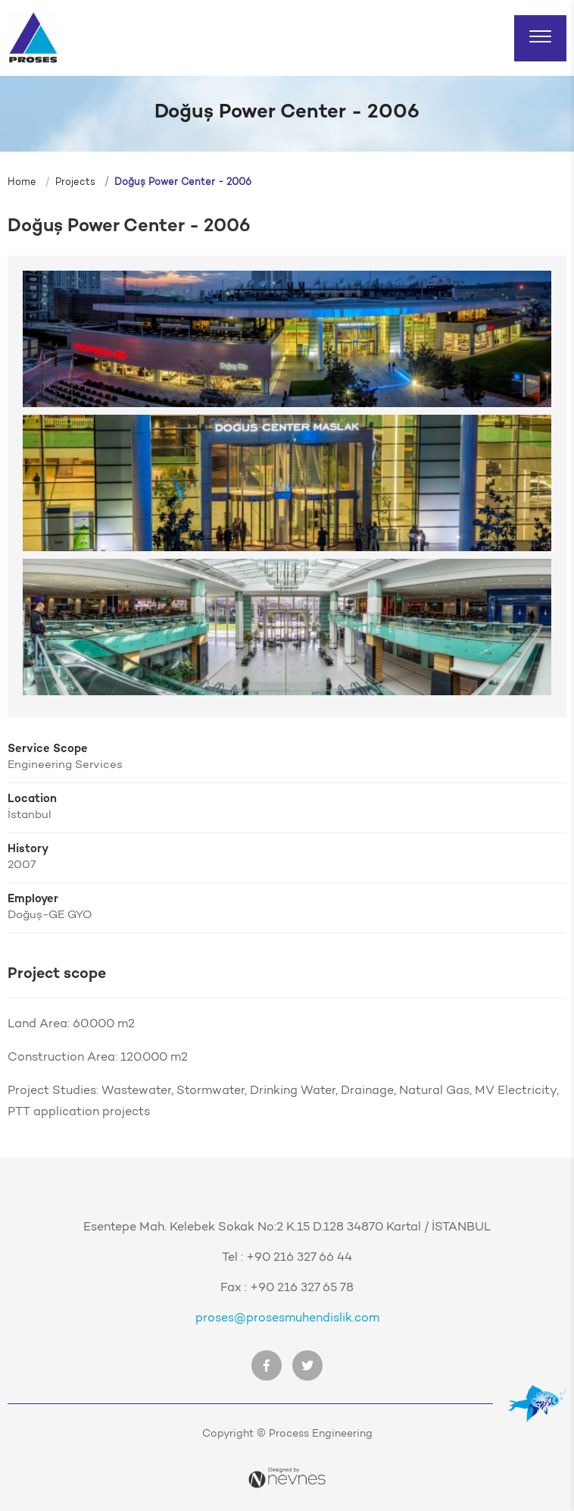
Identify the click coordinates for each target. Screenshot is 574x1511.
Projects (75, 182)
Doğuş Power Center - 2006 (182, 182)
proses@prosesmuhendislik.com (287, 1318)
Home (22, 182)
